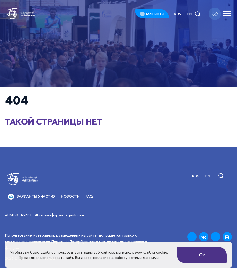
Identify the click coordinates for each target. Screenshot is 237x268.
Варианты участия (31, 197)
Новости (70, 196)
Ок (202, 255)
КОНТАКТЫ (155, 14)
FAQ (89, 196)
